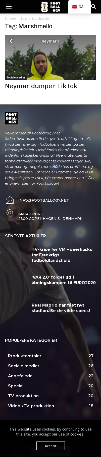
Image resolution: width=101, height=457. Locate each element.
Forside (10, 18)
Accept (51, 445)
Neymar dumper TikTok (41, 86)
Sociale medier (16, 77)
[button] (9, 6)
